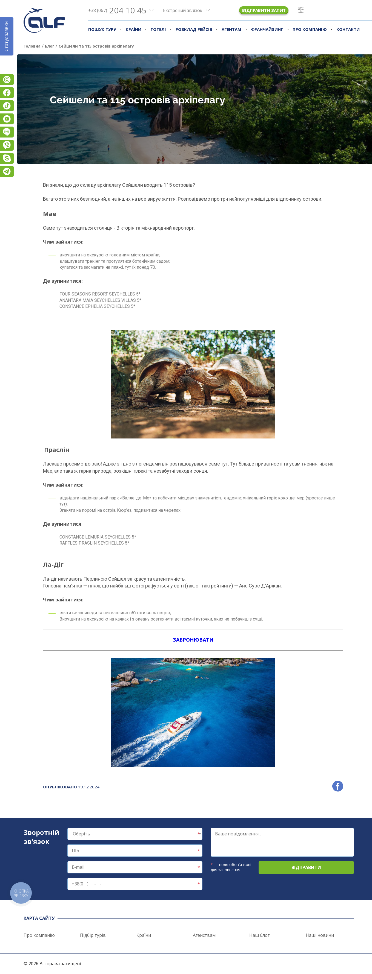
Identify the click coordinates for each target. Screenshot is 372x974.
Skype (7, 158)
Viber (7, 145)
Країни (133, 29)
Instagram (7, 79)
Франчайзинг (267, 29)
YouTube (7, 118)
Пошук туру (102, 29)
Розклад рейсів (194, 29)
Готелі (158, 29)
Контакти (348, 29)
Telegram (7, 171)
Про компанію (310, 29)
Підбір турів (93, 935)
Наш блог (259, 935)
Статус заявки (6, 36)
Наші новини (320, 935)
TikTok (7, 105)
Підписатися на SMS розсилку (7, 132)
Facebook (7, 92)
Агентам (231, 29)
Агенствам (204, 935)
